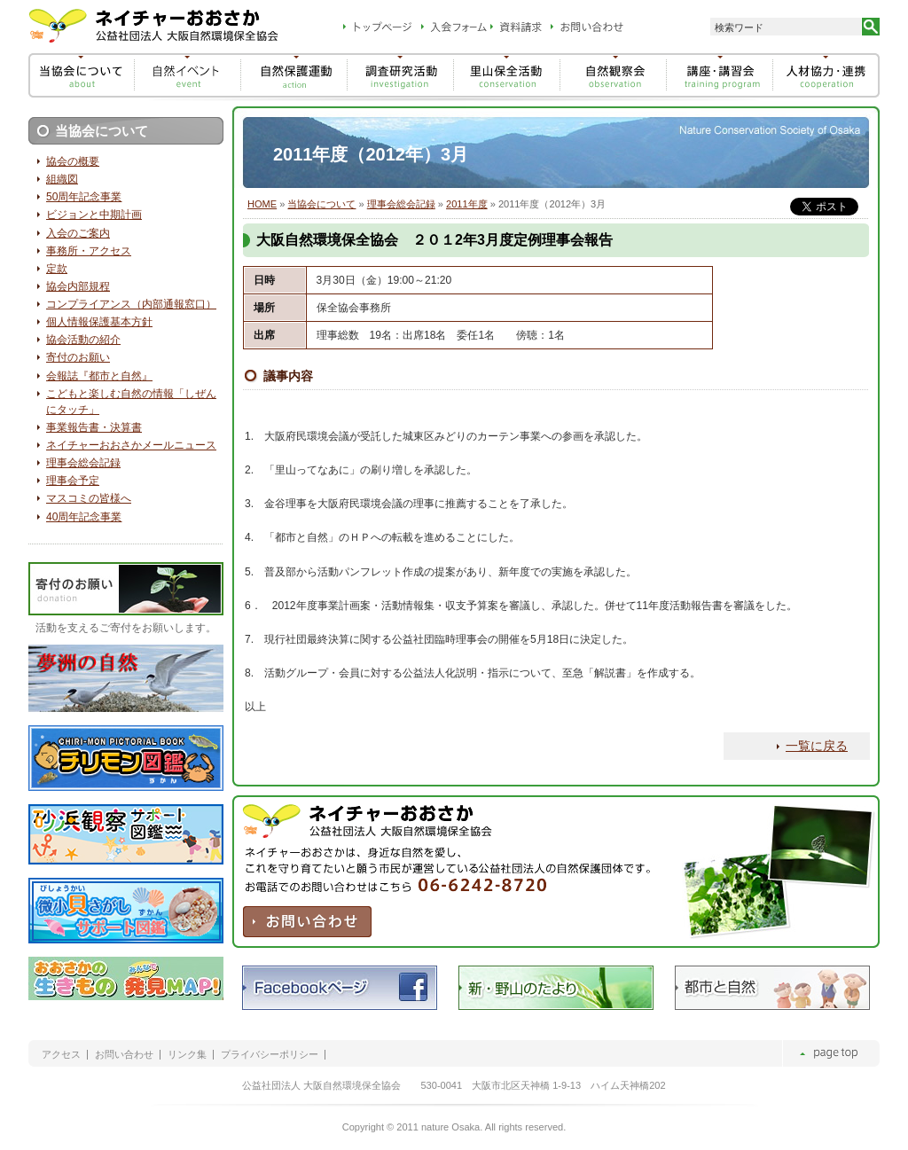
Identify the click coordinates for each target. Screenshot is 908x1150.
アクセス (61, 1055)
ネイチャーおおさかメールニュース (131, 445)
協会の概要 (72, 161)
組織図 (62, 179)
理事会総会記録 (401, 204)
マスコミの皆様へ (88, 498)
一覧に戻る (817, 746)
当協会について (321, 204)
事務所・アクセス (88, 251)
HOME (262, 204)
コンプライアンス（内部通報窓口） (131, 304)
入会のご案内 (78, 233)
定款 (56, 268)
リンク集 (187, 1055)
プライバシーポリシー (269, 1055)
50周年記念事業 (83, 197)
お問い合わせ (124, 1055)
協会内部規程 (78, 286)
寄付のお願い (78, 357)
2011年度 (467, 204)
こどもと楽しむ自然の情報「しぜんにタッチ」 (131, 401)
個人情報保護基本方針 (99, 322)
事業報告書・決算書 (94, 427)
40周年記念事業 (83, 517)
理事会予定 (72, 480)
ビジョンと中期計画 (94, 214)
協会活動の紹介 (83, 339)
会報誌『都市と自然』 (99, 376)
